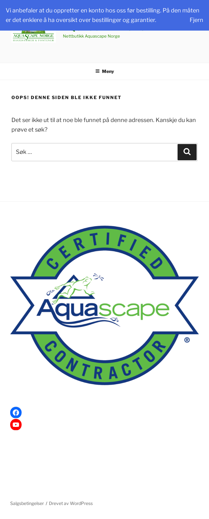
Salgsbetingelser (27, 503)
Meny (104, 71)
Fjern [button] (196, 20)
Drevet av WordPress (71, 503)
